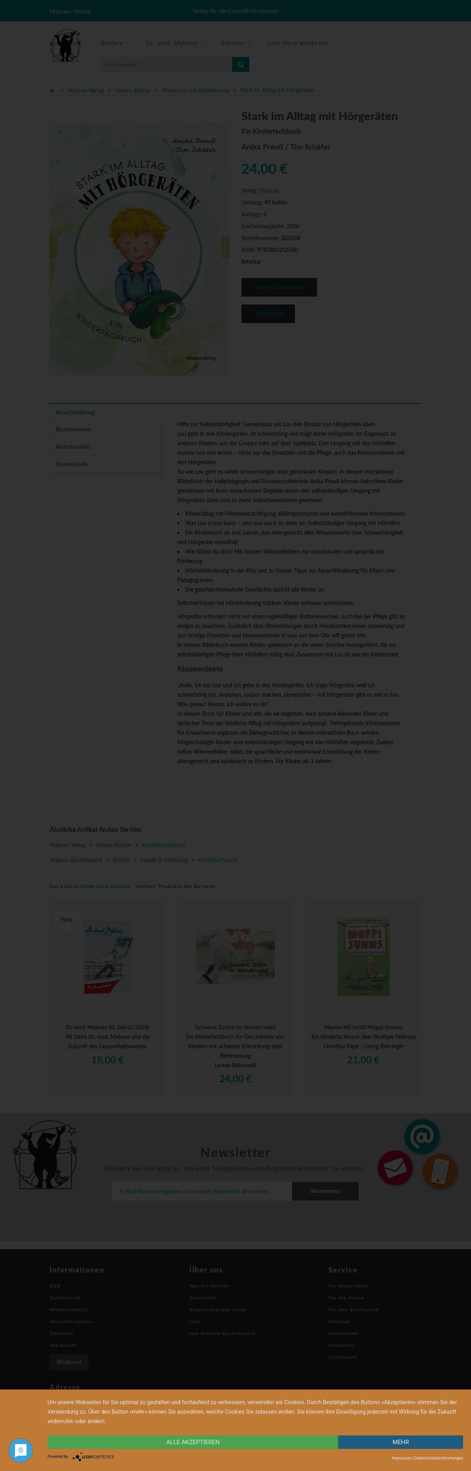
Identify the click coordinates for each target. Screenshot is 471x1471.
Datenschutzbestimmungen (438, 1458)
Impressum (402, 1458)
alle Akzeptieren (192, 1442)
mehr (401, 1442)
